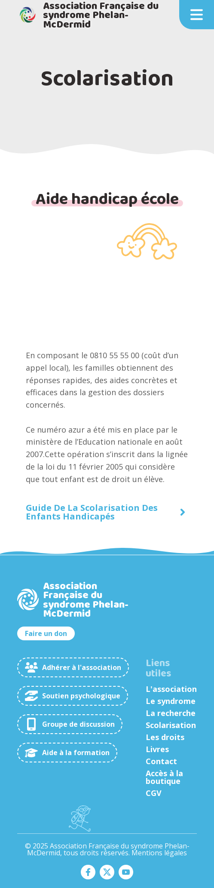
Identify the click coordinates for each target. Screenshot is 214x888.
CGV (154, 793)
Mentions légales (159, 852)
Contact (161, 761)
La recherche (171, 713)
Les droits (165, 737)
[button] (196, 14)
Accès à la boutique (164, 777)
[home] (89, 15)
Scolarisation (171, 725)
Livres (157, 749)
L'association (171, 689)
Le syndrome (171, 701)
